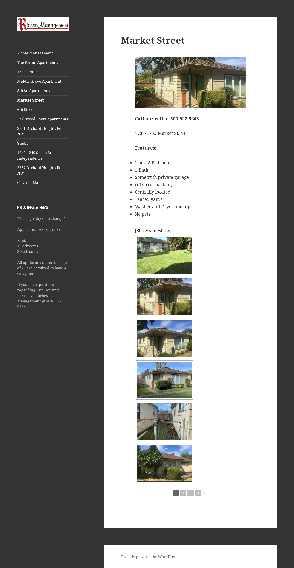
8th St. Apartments (33, 90)
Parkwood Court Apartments (42, 119)
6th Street (26, 109)
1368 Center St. (30, 71)
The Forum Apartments (37, 62)
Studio (22, 143)
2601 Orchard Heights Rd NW (39, 131)
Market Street (30, 100)
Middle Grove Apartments (40, 81)
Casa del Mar (28, 182)
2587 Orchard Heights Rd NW (39, 170)
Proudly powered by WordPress (149, 556)
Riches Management (35, 53)
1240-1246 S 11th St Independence (34, 155)
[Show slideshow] (153, 231)
